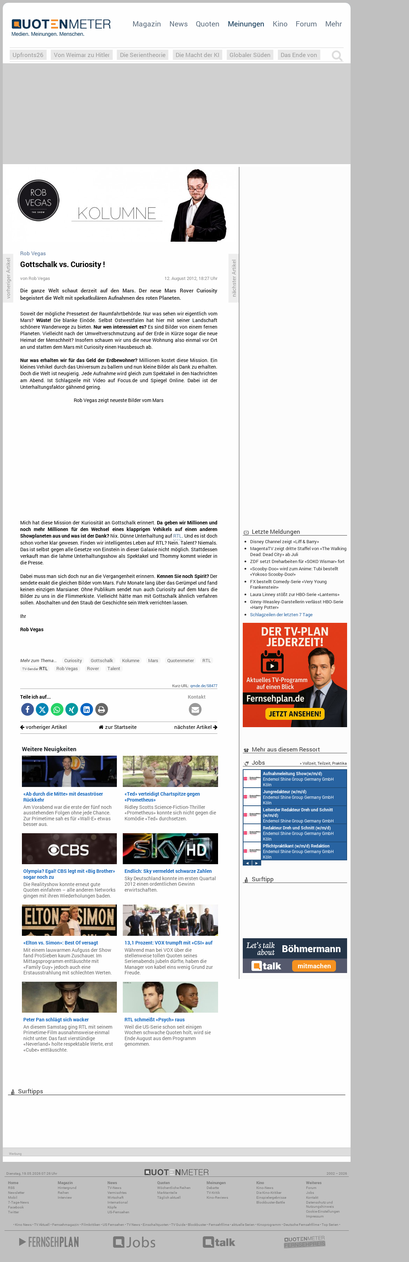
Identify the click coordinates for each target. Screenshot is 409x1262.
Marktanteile (167, 1192)
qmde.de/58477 (203, 685)
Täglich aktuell (169, 1197)
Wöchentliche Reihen (174, 1187)
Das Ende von (299, 55)
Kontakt (312, 1197)
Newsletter (16, 1192)
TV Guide (178, 1224)
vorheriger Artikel (43, 727)
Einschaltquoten (156, 1224)
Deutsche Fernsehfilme (301, 1224)
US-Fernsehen (118, 1212)
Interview (65, 1197)
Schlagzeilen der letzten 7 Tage (281, 614)
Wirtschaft (115, 1197)
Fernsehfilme (219, 1224)
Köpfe (112, 1207)
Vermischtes (117, 1192)
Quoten (207, 24)
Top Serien (330, 1224)
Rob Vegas (67, 668)
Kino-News (264, 1187)
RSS (11, 1187)
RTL (177, 536)
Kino (280, 24)
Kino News (23, 1224)
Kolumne (130, 660)
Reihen (63, 1192)
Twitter (13, 1212)
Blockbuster (197, 1224)
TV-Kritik (213, 1192)
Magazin (147, 24)
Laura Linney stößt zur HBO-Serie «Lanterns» (294, 594)
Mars (153, 660)
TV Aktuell (42, 1224)
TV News (133, 1224)
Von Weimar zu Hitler (82, 55)
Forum (306, 24)
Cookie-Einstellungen (323, 1211)
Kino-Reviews (217, 1197)
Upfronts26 (28, 55)
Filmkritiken (90, 1224)
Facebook (16, 1207)
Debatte (213, 1187)
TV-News (114, 1187)
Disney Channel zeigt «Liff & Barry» (284, 541)
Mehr (333, 24)
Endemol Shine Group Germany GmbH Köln (288, 778)
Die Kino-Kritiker (268, 1192)
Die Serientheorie (143, 55)
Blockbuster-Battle (270, 1202)
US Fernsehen (113, 1224)
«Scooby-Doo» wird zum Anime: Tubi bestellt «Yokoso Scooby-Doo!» (294, 571)
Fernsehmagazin (65, 1224)
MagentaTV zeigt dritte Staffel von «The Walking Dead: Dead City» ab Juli (298, 551)
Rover (93, 668)
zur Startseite (118, 727)
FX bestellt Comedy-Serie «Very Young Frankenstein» (288, 584)
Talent (113, 668)
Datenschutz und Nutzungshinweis (320, 1204)
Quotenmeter (180, 660)
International (117, 1202)
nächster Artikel (195, 727)
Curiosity (73, 660)
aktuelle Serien (243, 1224)
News (178, 24)
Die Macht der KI (197, 55)
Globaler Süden (250, 55)
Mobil (12, 1197)
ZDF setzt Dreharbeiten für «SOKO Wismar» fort (297, 561)
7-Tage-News (18, 1202)
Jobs (310, 1192)
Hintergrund (67, 1187)
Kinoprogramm (269, 1224)
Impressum (315, 1216)
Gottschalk (102, 660)
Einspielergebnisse (271, 1197)
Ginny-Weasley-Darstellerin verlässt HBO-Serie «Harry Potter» (296, 604)
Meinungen (246, 24)
